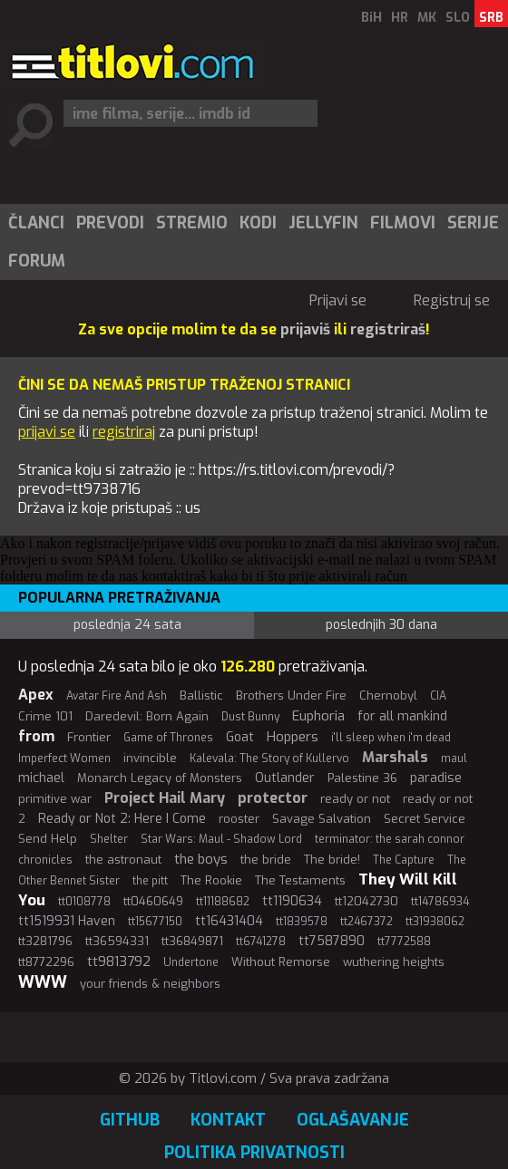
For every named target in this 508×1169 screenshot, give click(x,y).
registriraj (124, 431)
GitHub (130, 1120)
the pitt (150, 881)
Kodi (258, 223)
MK (426, 17)
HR (399, 17)
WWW (42, 982)
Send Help (47, 838)
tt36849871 (192, 941)
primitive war (55, 799)
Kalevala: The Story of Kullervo (269, 758)
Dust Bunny (250, 717)
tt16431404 (229, 921)
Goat (240, 737)
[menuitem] (35, 223)
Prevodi (110, 223)
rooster (239, 818)
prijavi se (46, 431)
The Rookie (211, 880)
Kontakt (228, 1120)
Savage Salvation (321, 818)
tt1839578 (301, 921)
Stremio (192, 223)
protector (273, 797)
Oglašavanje (353, 1120)
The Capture (404, 860)
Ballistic (201, 695)
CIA (438, 696)
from (36, 736)
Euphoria (318, 716)
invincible (150, 758)
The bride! (332, 859)
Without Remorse (280, 962)
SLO (457, 17)
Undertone (191, 962)
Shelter (109, 839)
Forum (36, 261)
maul (454, 758)
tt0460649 (153, 901)
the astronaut (123, 859)
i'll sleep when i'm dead (391, 737)
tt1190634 (292, 901)
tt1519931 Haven (66, 921)
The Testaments (300, 880)
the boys (201, 859)
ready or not (355, 799)
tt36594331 (117, 941)
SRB (491, 17)
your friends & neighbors (150, 983)
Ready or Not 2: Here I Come (122, 818)
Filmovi (402, 223)
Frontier (89, 737)
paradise (436, 778)
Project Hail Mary (164, 797)
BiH (371, 17)
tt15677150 (155, 921)
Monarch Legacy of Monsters (159, 778)
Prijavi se (337, 300)
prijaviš (305, 329)
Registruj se (452, 300)
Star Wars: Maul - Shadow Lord (221, 839)
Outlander (285, 778)
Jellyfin (323, 223)
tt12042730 (366, 901)
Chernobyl (388, 695)
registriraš (387, 329)
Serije (473, 223)
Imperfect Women (64, 758)
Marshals (395, 757)
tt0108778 (84, 901)
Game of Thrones (168, 737)
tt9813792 (119, 961)
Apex (36, 694)
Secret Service (424, 818)
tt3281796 (45, 941)
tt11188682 (222, 901)
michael (41, 778)
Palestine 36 (362, 778)
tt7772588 (404, 941)
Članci (36, 223)
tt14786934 (440, 901)
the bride (265, 859)
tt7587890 (331, 941)
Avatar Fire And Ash (116, 696)
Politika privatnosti (254, 1153)
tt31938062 (434, 921)
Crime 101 (45, 716)
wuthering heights (393, 962)
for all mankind (402, 716)
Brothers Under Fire (291, 695)
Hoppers (292, 737)
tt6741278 (261, 941)
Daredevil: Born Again (147, 716)
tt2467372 (366, 921)
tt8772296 (46, 962)
